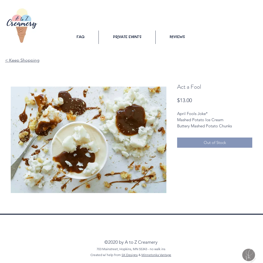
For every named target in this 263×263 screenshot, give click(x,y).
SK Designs (130, 255)
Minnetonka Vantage (156, 255)
